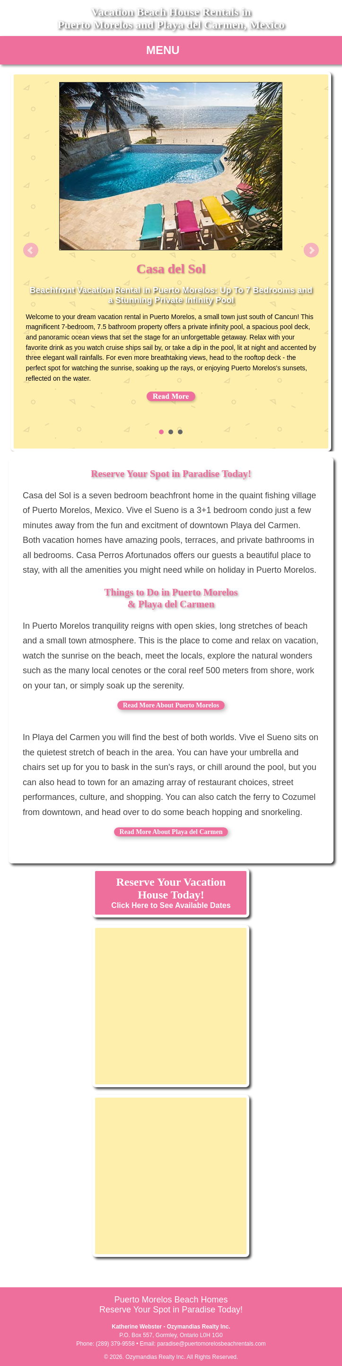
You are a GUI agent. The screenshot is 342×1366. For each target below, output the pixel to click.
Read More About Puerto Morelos (171, 705)
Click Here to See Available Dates (170, 892)
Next (311, 250)
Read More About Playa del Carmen (171, 831)
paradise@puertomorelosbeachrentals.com (211, 1343)
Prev (30, 250)
